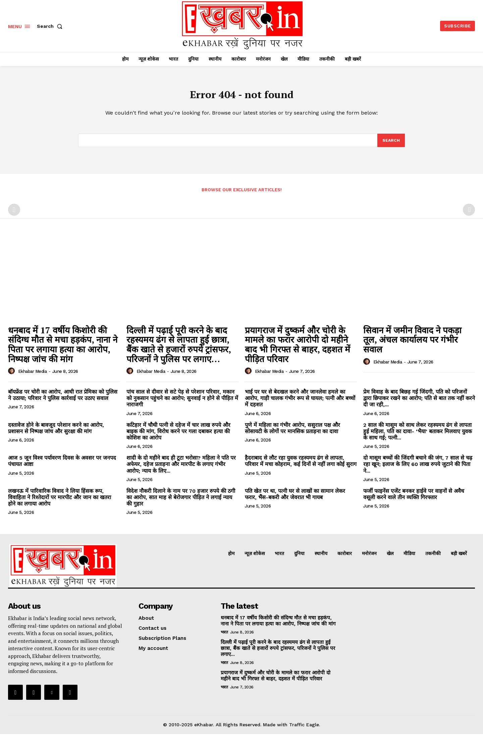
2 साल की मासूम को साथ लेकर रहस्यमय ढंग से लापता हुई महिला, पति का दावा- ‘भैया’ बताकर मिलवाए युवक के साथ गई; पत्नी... (417, 436)
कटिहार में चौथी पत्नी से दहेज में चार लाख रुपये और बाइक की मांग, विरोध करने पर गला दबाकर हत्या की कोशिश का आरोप (178, 436)
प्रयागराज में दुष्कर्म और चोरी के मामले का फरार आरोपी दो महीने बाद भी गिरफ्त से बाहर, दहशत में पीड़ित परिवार (297, 349)
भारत (224, 637)
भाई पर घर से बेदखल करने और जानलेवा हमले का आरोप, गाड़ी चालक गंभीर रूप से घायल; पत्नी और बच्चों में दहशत (300, 403)
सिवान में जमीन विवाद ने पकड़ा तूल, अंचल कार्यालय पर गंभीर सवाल (412, 344)
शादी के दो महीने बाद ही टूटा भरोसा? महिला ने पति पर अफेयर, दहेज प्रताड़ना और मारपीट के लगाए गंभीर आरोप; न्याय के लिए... (181, 469)
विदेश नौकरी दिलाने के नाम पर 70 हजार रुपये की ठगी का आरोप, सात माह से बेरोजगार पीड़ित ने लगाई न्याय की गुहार (180, 502)
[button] (51, 26)
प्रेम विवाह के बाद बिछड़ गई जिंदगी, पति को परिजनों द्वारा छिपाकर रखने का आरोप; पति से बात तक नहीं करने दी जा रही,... (419, 403)
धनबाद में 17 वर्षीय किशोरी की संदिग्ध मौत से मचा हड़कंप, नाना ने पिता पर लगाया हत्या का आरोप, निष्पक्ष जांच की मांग (62, 349)
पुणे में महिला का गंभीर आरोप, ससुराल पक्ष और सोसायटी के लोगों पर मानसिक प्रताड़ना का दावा (292, 433)
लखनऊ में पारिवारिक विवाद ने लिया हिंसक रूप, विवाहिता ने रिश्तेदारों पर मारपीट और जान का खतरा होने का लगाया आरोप (59, 502)
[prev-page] (14, 215)
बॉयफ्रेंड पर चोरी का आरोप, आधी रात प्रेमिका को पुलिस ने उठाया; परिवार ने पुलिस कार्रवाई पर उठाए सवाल (62, 400)
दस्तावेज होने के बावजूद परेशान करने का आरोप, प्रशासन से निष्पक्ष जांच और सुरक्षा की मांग (56, 433)
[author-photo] (12, 376)
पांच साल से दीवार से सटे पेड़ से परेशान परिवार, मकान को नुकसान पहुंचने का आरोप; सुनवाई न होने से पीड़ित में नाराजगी (182, 403)
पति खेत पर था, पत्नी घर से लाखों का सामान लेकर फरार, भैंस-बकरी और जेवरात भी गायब (295, 499)
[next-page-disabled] (469, 215)
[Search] (391, 145)
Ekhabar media (32, 376)
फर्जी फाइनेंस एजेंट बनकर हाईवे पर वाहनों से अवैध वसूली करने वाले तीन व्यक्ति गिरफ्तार (413, 499)
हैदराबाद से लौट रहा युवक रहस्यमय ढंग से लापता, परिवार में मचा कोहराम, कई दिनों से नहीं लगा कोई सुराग (301, 466)
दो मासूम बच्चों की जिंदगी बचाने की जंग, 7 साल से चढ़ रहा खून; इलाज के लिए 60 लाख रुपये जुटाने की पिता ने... (417, 469)
